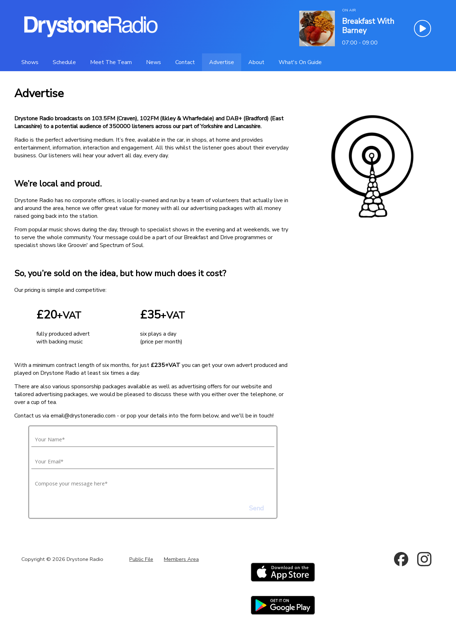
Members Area (181, 559)
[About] (256, 62)
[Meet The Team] (111, 62)
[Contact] (185, 62)
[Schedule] (64, 62)
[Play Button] (422, 28)
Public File (141, 559)
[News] (153, 62)
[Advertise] (221, 62)
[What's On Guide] (300, 62)
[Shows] (30, 62)
